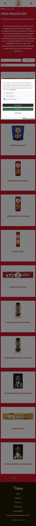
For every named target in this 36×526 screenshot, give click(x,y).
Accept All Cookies (18, 105)
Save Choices (18, 109)
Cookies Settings (18, 113)
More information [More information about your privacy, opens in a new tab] (12, 89)
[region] (18, 99)
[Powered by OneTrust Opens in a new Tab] (28, 118)
